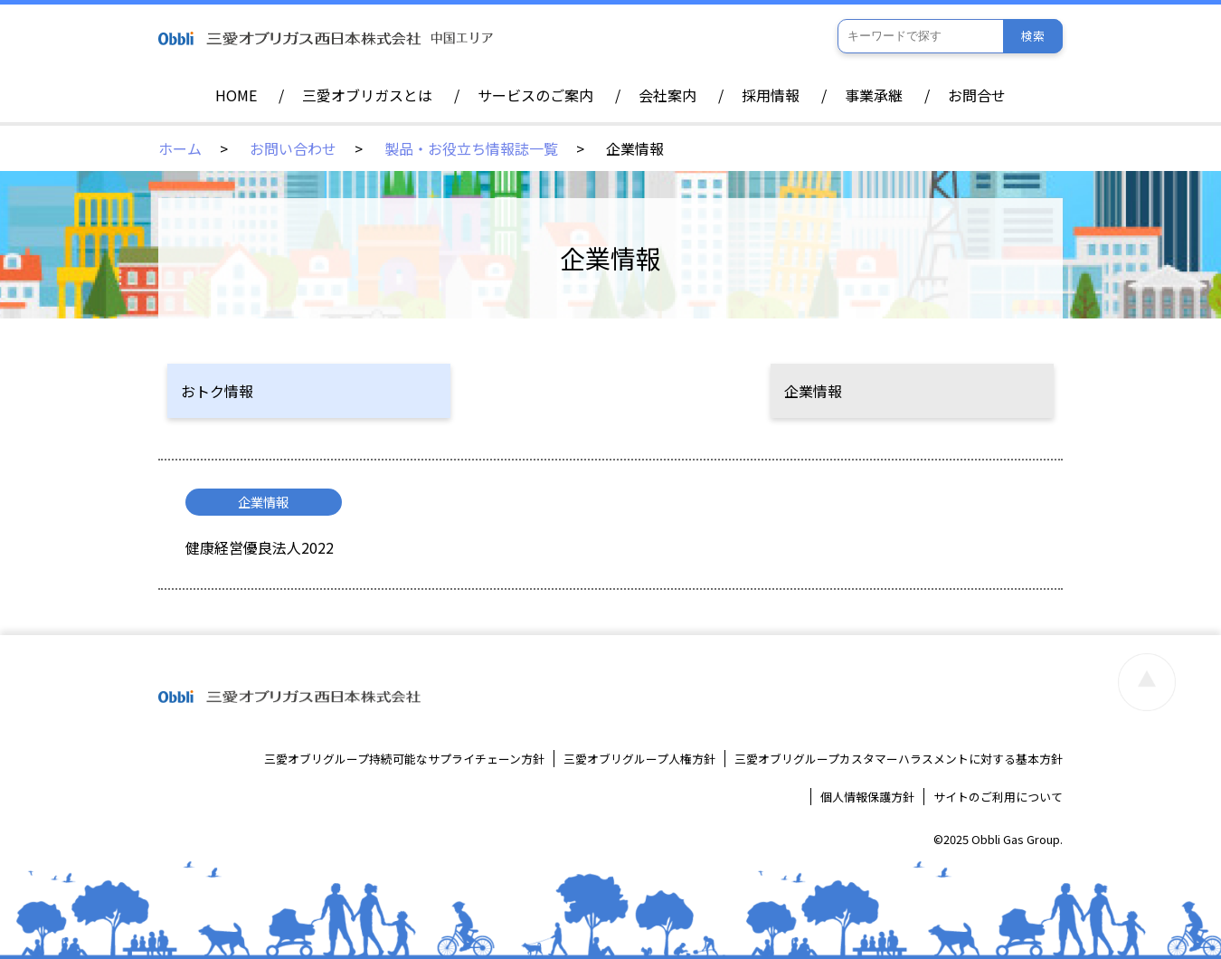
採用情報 (771, 95)
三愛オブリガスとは (367, 95)
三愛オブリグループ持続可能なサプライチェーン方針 (404, 758)
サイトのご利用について (998, 796)
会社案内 (667, 95)
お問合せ (977, 95)
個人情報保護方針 (867, 796)
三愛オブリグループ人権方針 (639, 758)
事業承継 (874, 95)
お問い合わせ (293, 148)
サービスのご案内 (535, 95)
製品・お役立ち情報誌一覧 (471, 148)
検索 (1033, 35)
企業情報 (813, 391)
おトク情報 (217, 391)
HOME (236, 95)
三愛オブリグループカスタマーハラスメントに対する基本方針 (898, 758)
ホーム (180, 148)
